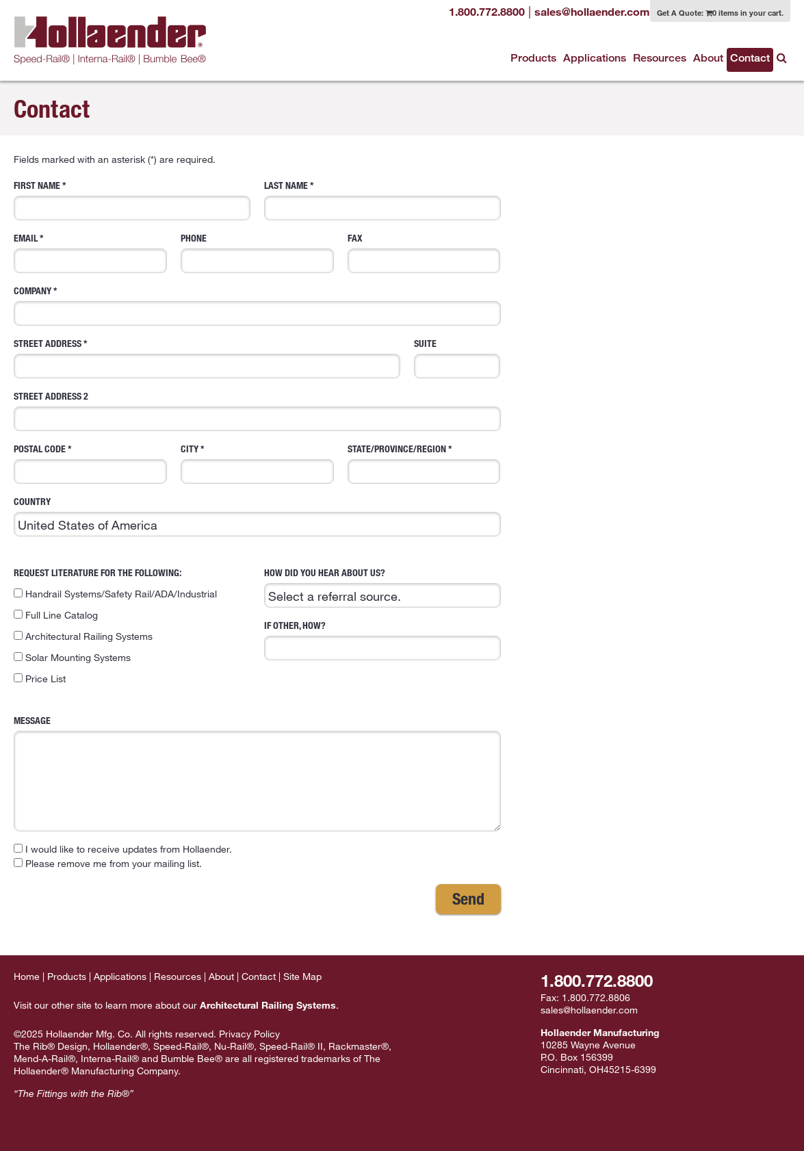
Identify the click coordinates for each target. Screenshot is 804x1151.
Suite (457, 357)
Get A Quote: (720, 12)
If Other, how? (382, 639)
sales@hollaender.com (589, 1010)
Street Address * (207, 357)
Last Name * (382, 199)
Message (257, 772)
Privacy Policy (249, 1033)
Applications (594, 57)
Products (533, 57)
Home (27, 976)
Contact (750, 57)
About (708, 57)
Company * (257, 305)
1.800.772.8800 (597, 980)
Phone (257, 252)
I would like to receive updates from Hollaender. (123, 849)
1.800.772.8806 (596, 997)
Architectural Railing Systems (83, 636)
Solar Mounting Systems (72, 657)
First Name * (132, 199)
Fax (424, 252)
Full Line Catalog (56, 615)
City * (257, 463)
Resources (659, 57)
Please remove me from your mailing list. (108, 863)
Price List (40, 678)
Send (468, 898)
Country (257, 515)
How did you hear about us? (382, 587)
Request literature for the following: (132, 626)
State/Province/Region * (424, 463)
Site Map (302, 976)
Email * (90, 252)
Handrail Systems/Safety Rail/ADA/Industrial (115, 593)
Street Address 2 (257, 410)
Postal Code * (90, 463)
